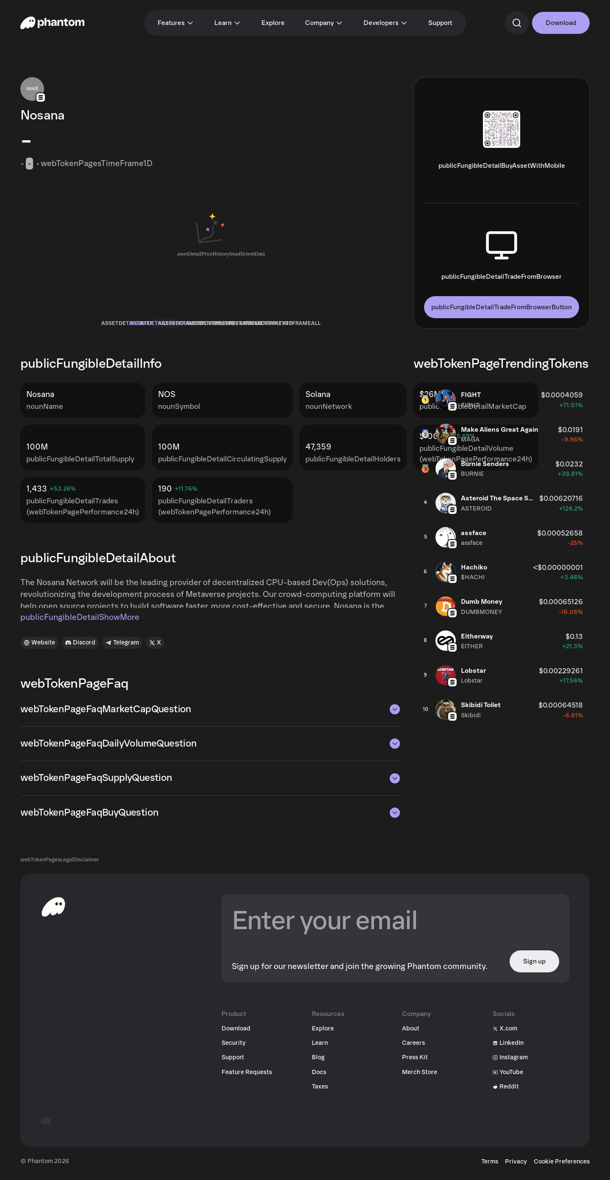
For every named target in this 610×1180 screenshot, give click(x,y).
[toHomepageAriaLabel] (53, 911)
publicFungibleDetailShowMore (79, 621)
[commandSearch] (517, 23)
